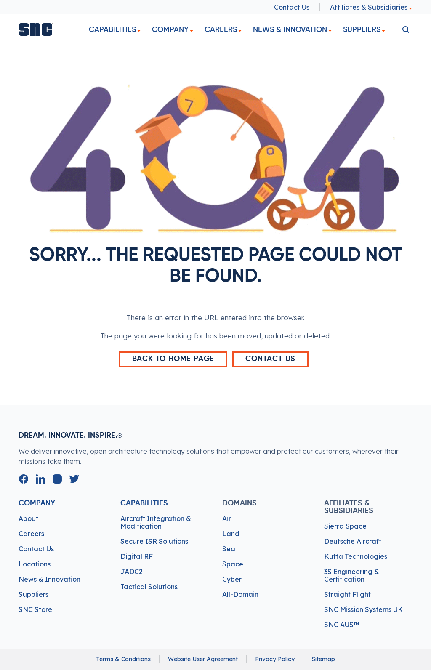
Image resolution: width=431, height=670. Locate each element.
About (28, 518)
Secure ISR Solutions (154, 541)
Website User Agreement (203, 659)
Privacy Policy (275, 659)
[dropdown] (139, 31)
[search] (406, 29)
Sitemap (323, 659)
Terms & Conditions (123, 659)
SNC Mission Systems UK (363, 609)
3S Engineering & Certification (351, 575)
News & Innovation (290, 29)
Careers (221, 29)
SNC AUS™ (341, 624)
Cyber (232, 579)
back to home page (173, 359)
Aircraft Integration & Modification (155, 522)
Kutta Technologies (355, 556)
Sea (228, 549)
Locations (35, 564)
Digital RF (136, 556)
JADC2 (131, 571)
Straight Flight (347, 594)
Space (232, 564)
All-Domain (240, 594)
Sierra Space (345, 526)
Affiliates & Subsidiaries (371, 7)
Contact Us (291, 7)
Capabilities (112, 29)
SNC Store (35, 609)
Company (170, 29)
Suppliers (361, 29)
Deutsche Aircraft (352, 541)
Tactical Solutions (149, 586)
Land (230, 533)
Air (226, 518)
